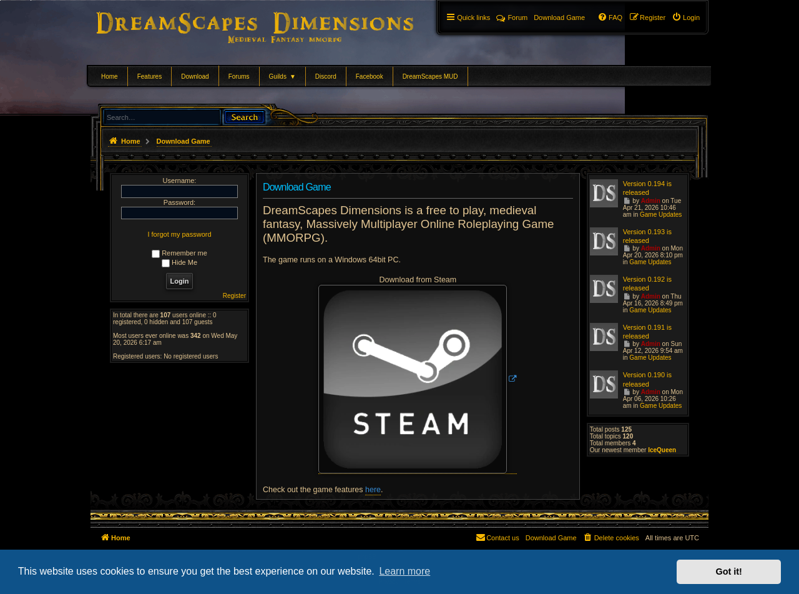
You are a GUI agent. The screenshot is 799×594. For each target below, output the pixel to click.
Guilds (282, 76)
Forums (239, 76)
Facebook (369, 76)
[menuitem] (686, 17)
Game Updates (661, 214)
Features (149, 76)
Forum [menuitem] (511, 17)
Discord (325, 76)
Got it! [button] (729, 572)
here (373, 489)
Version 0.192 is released (647, 283)
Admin (650, 200)
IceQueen (662, 450)
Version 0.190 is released (647, 379)
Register (234, 295)
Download (194, 76)
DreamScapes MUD (430, 76)
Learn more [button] (404, 571)
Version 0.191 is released (647, 332)
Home (109, 76)
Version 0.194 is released (647, 188)
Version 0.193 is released (647, 236)
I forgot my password (179, 234)
